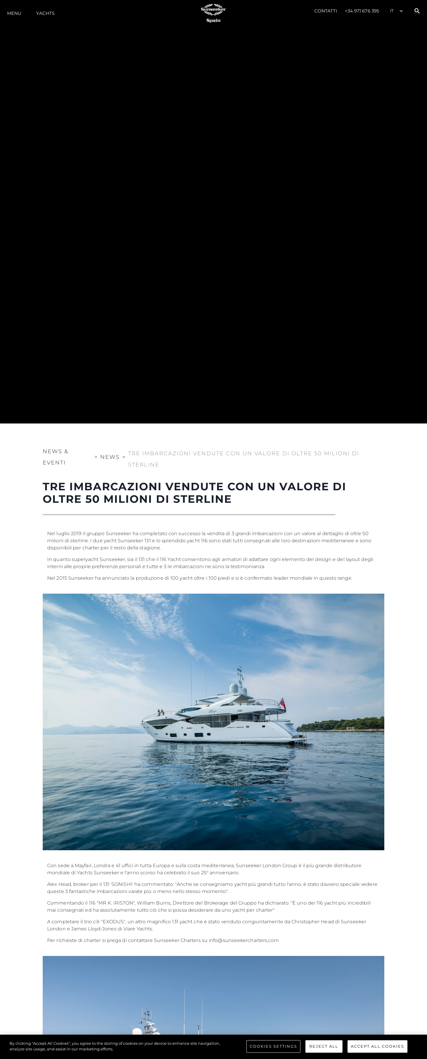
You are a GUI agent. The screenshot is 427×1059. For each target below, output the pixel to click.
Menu (14, 13)
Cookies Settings (273, 1046)
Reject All (323, 1046)
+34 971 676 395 (362, 11)
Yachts (45, 13)
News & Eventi (55, 457)
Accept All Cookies (377, 1046)
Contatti (325, 11)
